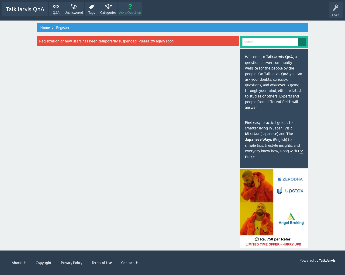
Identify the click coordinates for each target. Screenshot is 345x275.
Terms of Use (102, 263)
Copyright (44, 263)
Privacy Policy (71, 263)
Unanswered (74, 12)
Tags (91, 12)
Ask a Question (130, 12)
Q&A (56, 12)
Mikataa (252, 134)
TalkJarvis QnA (25, 9)
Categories (108, 12)
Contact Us (129, 263)
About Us (19, 263)
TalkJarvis (327, 260)
